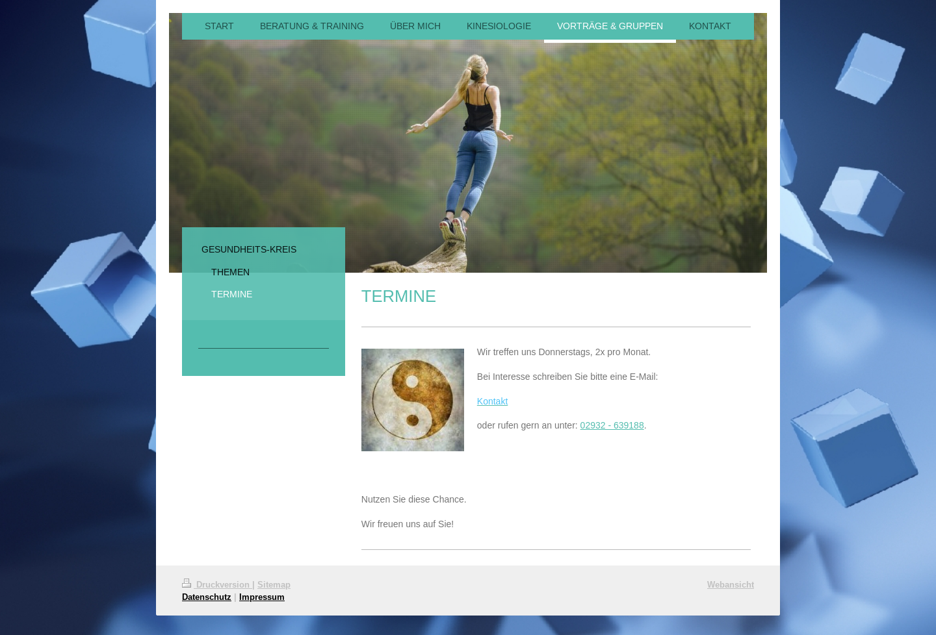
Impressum (262, 596)
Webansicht (730, 584)
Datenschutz (206, 596)
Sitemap (274, 584)
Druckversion (217, 584)
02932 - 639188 (612, 425)
